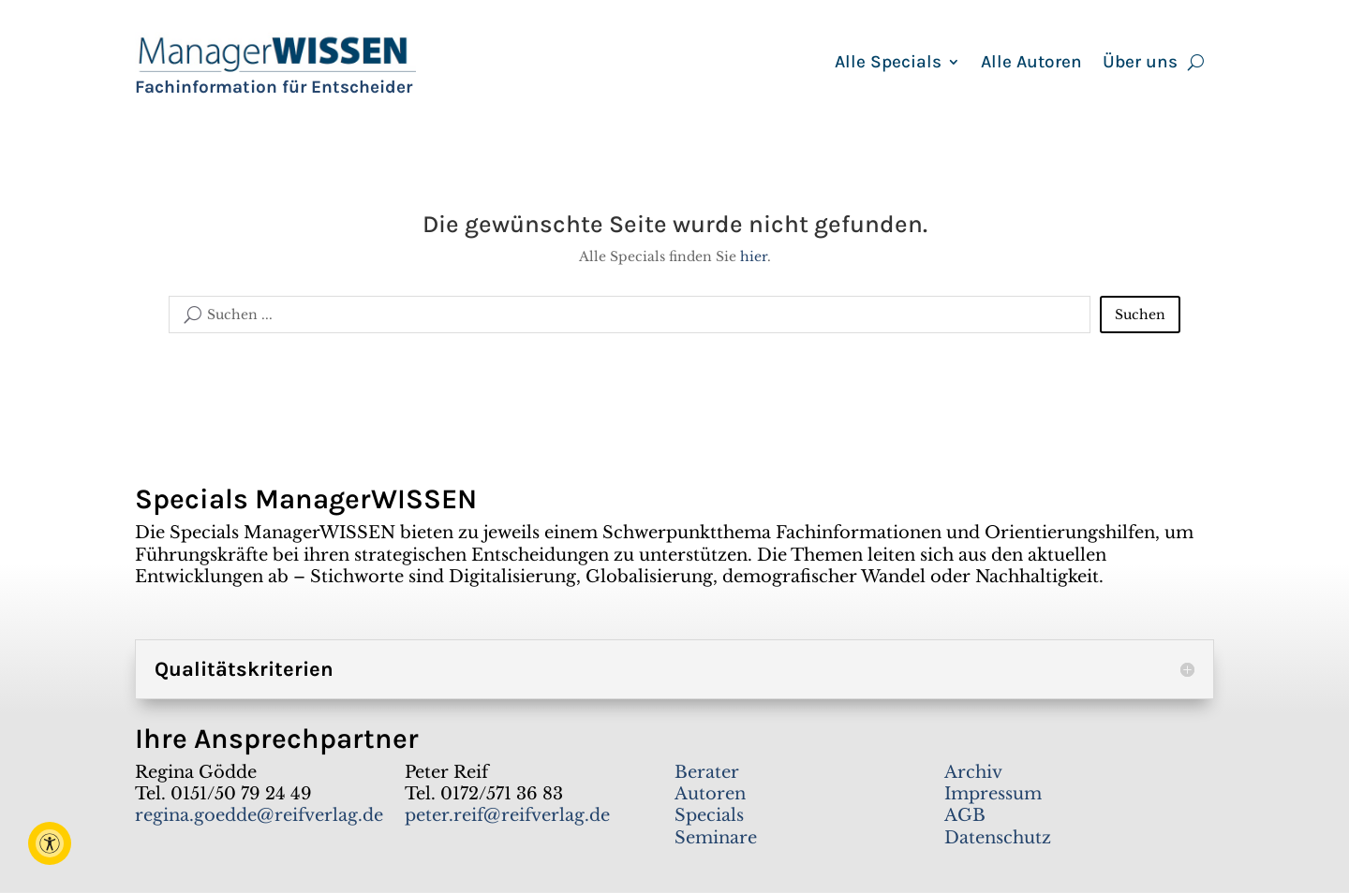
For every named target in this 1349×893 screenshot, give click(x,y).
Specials (709, 815)
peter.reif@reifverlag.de (507, 815)
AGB (965, 815)
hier (753, 256)
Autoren (710, 793)
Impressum (993, 793)
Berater (706, 772)
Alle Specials (888, 63)
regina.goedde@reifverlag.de (259, 815)
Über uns (1140, 63)
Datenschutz (997, 837)
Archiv (973, 772)
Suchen (1140, 314)
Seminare (715, 837)
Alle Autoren (1031, 63)
